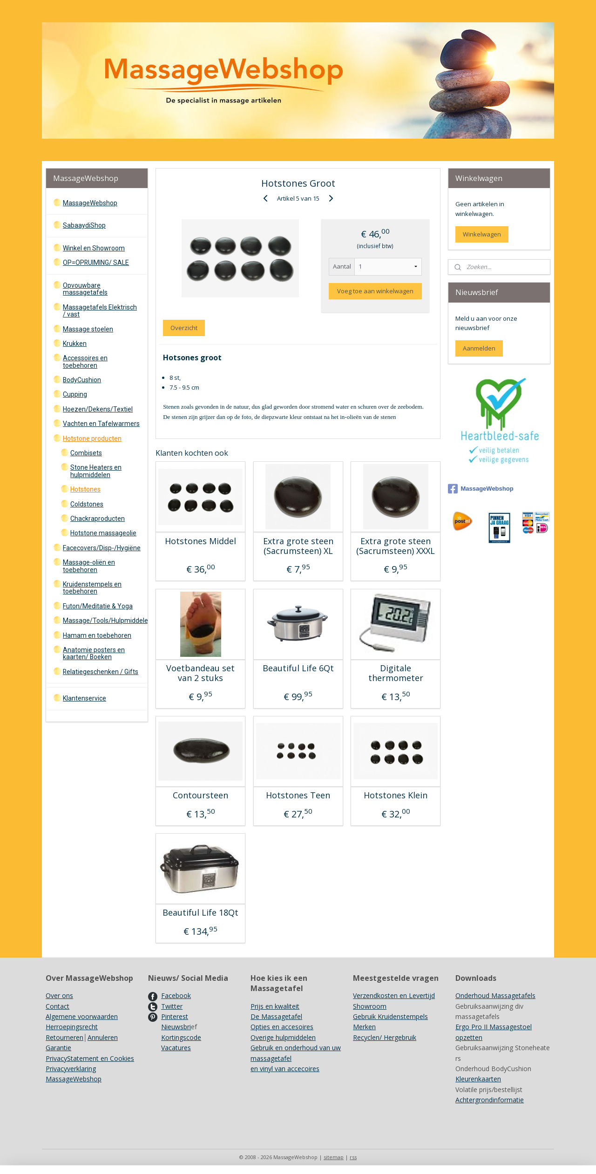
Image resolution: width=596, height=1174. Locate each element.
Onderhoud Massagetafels (495, 995)
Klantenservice (84, 698)
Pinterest (174, 1016)
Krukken (75, 343)
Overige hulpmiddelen (283, 1037)
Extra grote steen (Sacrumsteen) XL (298, 546)
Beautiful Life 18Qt (200, 913)
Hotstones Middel (200, 541)
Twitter (172, 1006)
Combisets (86, 453)
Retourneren (64, 1037)
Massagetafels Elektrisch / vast (100, 311)
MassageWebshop (90, 203)
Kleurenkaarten (478, 1078)
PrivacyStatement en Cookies (90, 1058)
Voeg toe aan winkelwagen (375, 291)
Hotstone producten (92, 438)
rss (353, 1157)
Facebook (176, 995)
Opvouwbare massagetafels (85, 289)
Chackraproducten (97, 518)
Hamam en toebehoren (97, 635)
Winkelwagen (482, 234)
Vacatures (176, 1047)
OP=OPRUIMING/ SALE (96, 262)
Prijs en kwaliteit (275, 1006)
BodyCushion (82, 380)
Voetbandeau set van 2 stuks (200, 673)
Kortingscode (181, 1037)
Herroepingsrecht (72, 1026)
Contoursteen (200, 795)
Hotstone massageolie (103, 533)
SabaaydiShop (84, 225)
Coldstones (86, 504)
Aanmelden (479, 348)
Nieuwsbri (176, 1026)
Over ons (59, 995)
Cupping (75, 394)
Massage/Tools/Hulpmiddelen (105, 620)
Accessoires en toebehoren (85, 361)
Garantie (58, 1047)
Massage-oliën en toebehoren (89, 566)
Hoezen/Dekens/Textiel (98, 409)
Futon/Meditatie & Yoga (98, 606)
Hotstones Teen (298, 795)
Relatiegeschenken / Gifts (100, 671)
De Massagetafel (276, 1016)
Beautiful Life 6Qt (297, 668)
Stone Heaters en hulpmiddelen (96, 471)
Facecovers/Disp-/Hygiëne (102, 548)
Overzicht (183, 328)
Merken (364, 1026)
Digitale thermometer (395, 673)
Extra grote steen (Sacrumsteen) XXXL (395, 546)
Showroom (369, 1006)
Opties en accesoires (282, 1026)
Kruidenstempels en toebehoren (92, 587)
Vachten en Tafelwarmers (101, 423)
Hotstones (85, 489)
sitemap (334, 1157)
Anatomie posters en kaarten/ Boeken (94, 653)
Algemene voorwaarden (82, 1016)
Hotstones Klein (395, 795)
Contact (57, 1006)
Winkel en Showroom (94, 248)
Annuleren (103, 1037)
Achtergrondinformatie (489, 1099)
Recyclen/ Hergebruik (384, 1037)
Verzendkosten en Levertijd (394, 995)
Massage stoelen (88, 329)
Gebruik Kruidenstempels (390, 1016)
